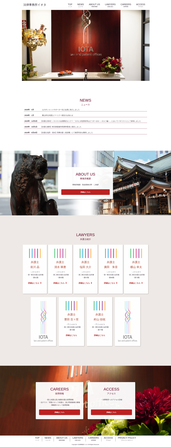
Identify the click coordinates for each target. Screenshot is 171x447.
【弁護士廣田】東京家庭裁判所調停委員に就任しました (61, 127)
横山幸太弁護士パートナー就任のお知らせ (57, 115)
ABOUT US (94, 5)
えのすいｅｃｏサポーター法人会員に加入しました (61, 110)
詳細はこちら (85, 192)
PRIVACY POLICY (127, 439)
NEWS (80, 5)
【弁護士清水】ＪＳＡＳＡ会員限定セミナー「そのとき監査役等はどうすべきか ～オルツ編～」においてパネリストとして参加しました (91, 121)
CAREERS (126, 5)
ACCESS (140, 5)
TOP (70, 5)
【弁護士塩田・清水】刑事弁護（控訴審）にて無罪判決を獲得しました (67, 132)
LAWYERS (110, 5)
